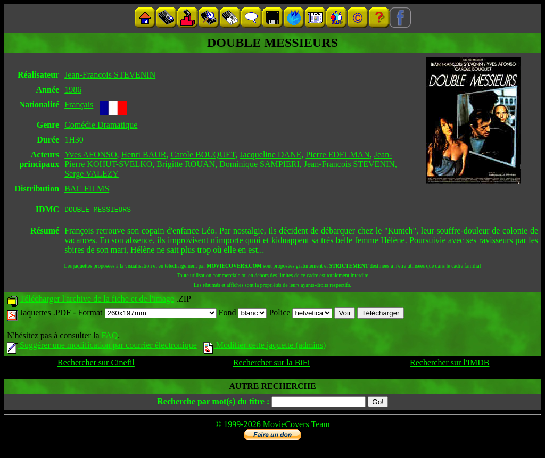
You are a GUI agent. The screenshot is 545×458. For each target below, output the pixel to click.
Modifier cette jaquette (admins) (264, 346)
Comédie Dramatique (100, 124)
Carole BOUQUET (202, 154)
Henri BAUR (144, 154)
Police (300, 314)
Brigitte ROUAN (185, 164)
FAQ (109, 337)
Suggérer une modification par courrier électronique (102, 346)
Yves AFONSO (90, 154)
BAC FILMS (86, 188)
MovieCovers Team (296, 425)
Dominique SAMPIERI (259, 164)
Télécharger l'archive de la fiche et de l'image (97, 300)
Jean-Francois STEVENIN (109, 74)
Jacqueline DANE (270, 154)
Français (78, 104)
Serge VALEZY (91, 173)
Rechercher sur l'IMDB (450, 364)
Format (147, 314)
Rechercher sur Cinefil (96, 364)
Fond (243, 314)
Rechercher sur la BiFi (271, 364)
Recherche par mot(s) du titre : (213, 402)
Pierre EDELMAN (337, 154)
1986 (72, 89)
